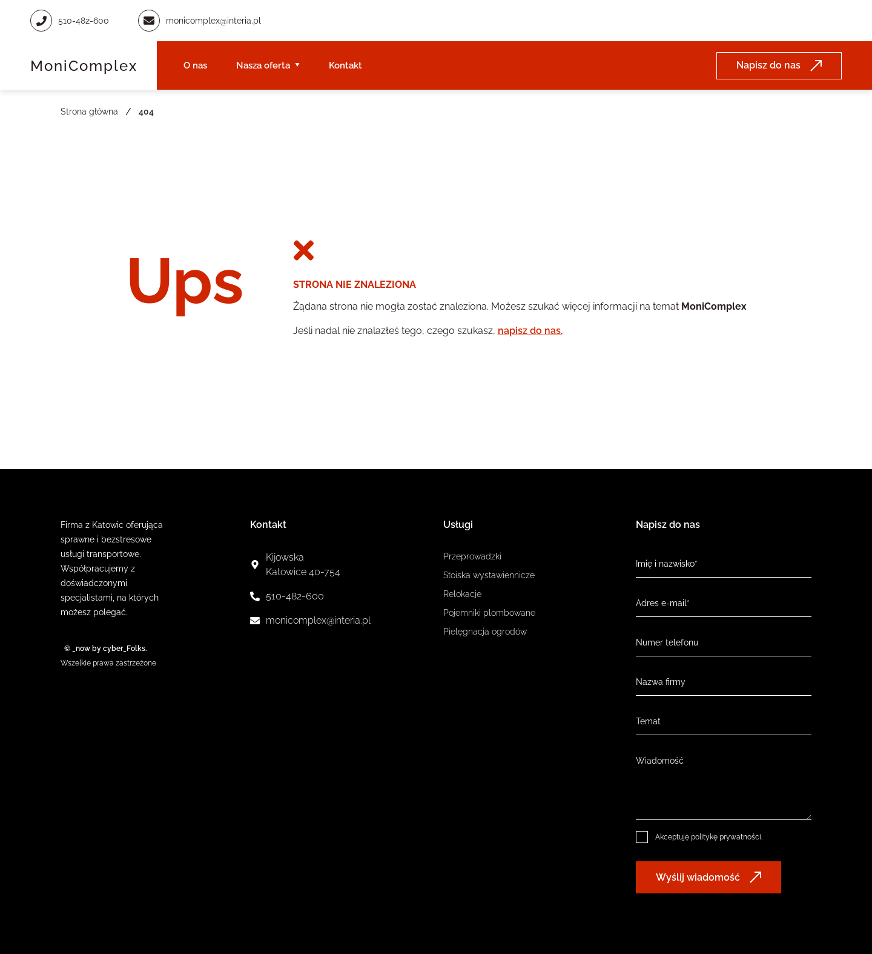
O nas (195, 65)
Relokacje (462, 594)
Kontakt (345, 65)
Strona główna (89, 111)
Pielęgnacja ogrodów (485, 631)
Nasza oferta (263, 65)
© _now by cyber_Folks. (104, 648)
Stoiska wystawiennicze (489, 575)
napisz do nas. (530, 330)
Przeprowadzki (472, 556)
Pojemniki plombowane (489, 613)
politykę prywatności (726, 837)
